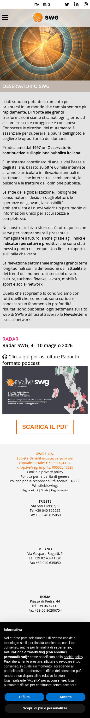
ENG (46, 4)
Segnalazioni (30, 490)
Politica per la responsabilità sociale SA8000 (45, 481)
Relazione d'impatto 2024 (57, 458)
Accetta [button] (66, 697)
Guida (44, 490)
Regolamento (59, 490)
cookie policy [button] (73, 657)
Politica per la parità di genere (45, 476)
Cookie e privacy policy (45, 472)
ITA (36, 4)
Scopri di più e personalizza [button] (45, 708)
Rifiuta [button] (24, 697)
